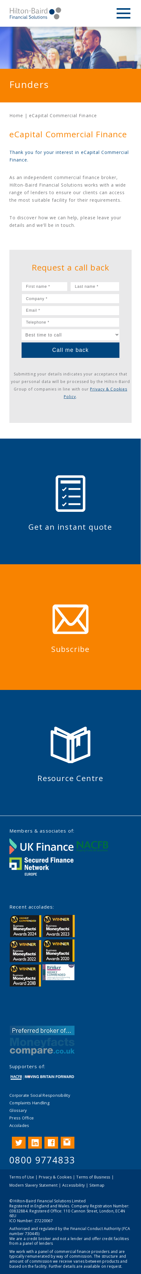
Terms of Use (21, 1177)
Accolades (19, 1125)
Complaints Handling (29, 1103)
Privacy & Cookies (55, 1177)
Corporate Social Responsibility (39, 1095)
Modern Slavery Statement (33, 1185)
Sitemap (96, 1185)
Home (16, 115)
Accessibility (73, 1185)
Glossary (18, 1110)
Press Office (21, 1118)
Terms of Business (93, 1177)
